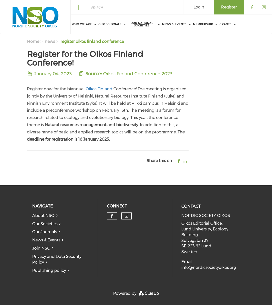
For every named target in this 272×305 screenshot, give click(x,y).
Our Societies (44, 223)
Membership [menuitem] (203, 24)
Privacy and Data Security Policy (56, 259)
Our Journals (44, 231)
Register (229, 7)
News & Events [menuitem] (174, 24)
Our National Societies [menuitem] (142, 24)
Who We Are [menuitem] (82, 24)
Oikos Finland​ (99, 89)
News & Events (46, 240)
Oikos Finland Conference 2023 (138, 74)
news (50, 41)
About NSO (43, 215)
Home (33, 41)
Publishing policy (49, 270)
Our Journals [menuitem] (109, 24)
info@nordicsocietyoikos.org (208, 267)
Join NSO (41, 248)
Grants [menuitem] (226, 24)
